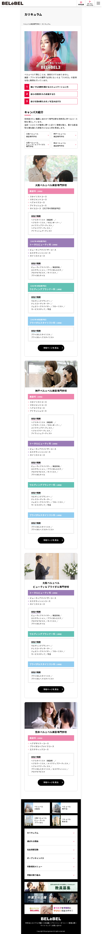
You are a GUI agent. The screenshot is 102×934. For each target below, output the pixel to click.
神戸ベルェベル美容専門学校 (60, 135)
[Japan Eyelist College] (51, 906)
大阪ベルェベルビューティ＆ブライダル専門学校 (35, 144)
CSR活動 (46, 923)
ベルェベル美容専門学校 (31, 24)
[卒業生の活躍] (51, 894)
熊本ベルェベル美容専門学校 (60, 144)
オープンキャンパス (90, 4)
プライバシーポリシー (59, 923)
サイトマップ (45, 925)
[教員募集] (51, 883)
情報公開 (72, 923)
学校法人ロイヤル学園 (33, 923)
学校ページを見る (51, 348)
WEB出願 (81, 4)
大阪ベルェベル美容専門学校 (32, 135)
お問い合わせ (57, 925)
